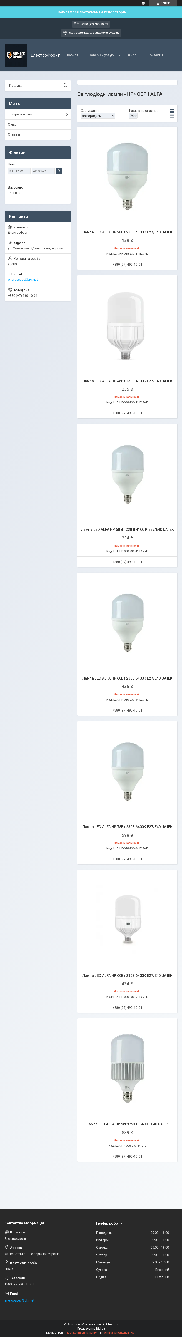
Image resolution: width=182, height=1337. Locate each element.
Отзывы (14, 134)
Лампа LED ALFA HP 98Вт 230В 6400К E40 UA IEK (127, 1124)
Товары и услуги (101, 55)
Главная (72, 55)
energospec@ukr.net (23, 279)
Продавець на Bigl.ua (91, 1328)
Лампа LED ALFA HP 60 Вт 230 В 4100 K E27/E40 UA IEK (127, 529)
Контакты (155, 55)
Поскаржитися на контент (82, 1332)
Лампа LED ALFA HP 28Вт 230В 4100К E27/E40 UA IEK (127, 232)
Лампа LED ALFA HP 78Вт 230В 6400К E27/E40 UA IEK (127, 827)
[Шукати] (65, 85)
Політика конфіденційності (118, 1332)
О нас (132, 55)
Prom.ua (113, 1324)
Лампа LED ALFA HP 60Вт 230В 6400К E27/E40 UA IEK (127, 678)
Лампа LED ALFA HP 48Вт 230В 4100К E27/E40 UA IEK (127, 381)
